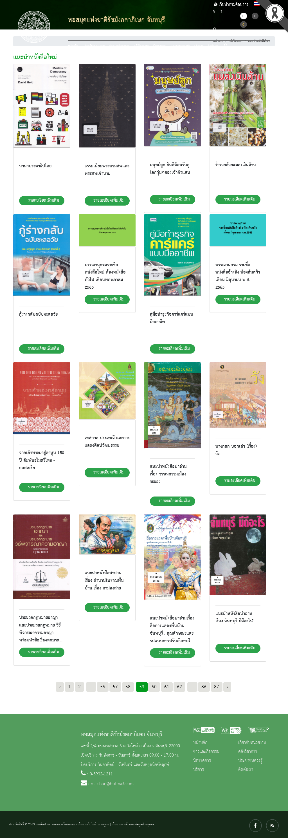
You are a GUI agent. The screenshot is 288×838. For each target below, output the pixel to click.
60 (154, 686)
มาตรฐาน (103, 824)
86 (203, 686)
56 (102, 686)
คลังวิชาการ (247, 752)
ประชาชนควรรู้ (250, 761)
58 (127, 686)
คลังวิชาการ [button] (140, 46)
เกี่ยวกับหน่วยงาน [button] (94, 46)
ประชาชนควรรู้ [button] (180, 46)
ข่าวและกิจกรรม (206, 752)
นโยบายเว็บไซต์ (86, 824)
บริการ (198, 770)
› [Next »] (227, 686)
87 (216, 686)
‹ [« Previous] (59, 686)
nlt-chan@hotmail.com (112, 784)
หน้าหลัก (73, 46)
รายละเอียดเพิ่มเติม (43, 200)
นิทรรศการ (159, 46)
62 (179, 686)
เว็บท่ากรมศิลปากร (231, 5)
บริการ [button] (198, 46)
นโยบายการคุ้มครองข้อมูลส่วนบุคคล (132, 824)
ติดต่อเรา (213, 46)
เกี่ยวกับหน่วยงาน (252, 743)
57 (115, 686)
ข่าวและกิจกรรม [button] (118, 46)
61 (166, 686)
